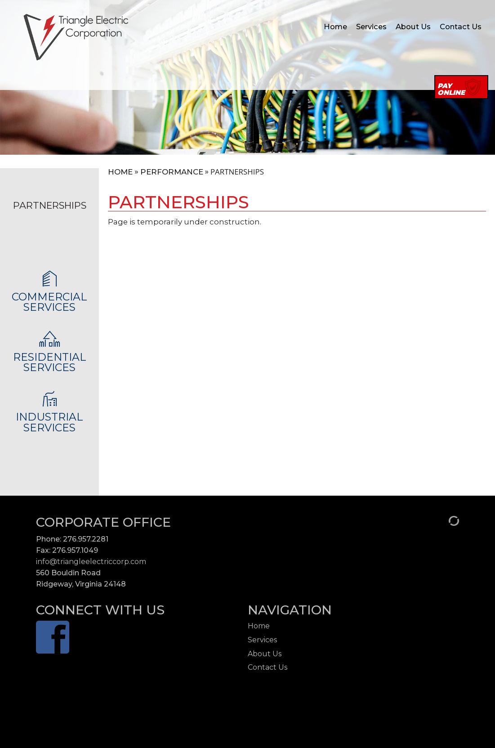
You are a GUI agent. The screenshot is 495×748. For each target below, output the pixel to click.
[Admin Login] (444, 520)
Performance (171, 172)
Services (371, 26)
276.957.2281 (85, 539)
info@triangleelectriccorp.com (91, 561)
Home (335, 26)
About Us (413, 26)
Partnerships (49, 205)
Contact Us (461, 26)
